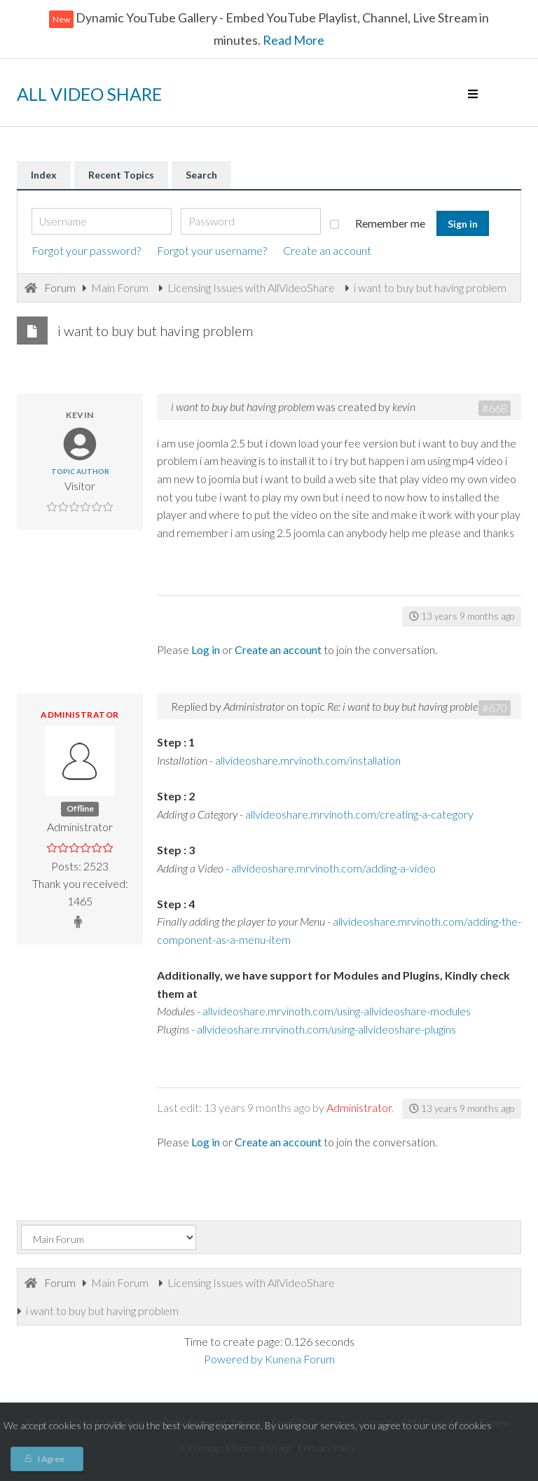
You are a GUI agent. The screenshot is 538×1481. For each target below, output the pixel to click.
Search (201, 175)
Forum (60, 287)
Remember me (377, 223)
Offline (80, 808)
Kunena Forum (300, 1358)
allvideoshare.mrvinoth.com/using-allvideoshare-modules (336, 1010)
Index (44, 175)
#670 (494, 707)
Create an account (327, 250)
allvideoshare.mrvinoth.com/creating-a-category (359, 814)
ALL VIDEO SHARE (89, 93)
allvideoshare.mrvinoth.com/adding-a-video (333, 868)
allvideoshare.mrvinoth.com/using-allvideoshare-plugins (326, 1029)
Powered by (233, 1358)
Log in (205, 649)
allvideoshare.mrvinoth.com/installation (308, 760)
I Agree (51, 1459)
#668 (494, 408)
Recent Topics (121, 175)
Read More (292, 40)
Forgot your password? (86, 250)
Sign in (463, 224)
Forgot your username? (212, 250)
